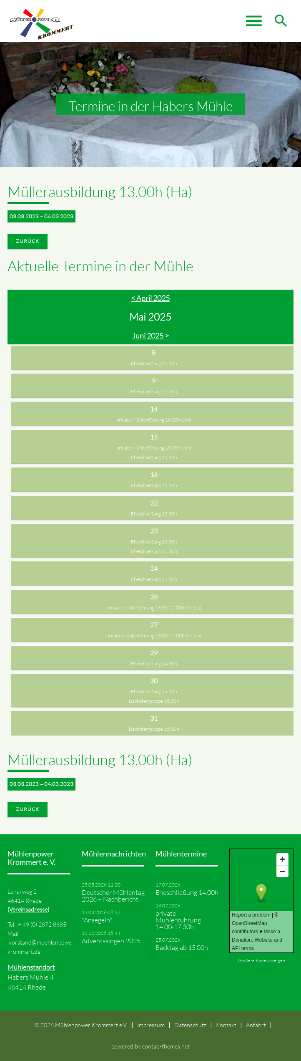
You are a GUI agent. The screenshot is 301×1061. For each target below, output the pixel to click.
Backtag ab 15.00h (182, 947)
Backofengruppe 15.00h (154, 701)
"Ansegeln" (97, 920)
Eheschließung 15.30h (154, 363)
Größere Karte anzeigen (261, 960)
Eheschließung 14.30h (154, 663)
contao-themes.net (166, 1046)
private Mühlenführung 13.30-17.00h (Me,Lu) (153, 607)
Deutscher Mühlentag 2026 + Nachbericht (113, 895)
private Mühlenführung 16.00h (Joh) (153, 420)
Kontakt (226, 1024)
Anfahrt (256, 1024)
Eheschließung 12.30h (154, 551)
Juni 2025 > (150, 335)
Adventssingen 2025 (111, 940)
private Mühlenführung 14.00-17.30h (178, 920)
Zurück (27, 241)
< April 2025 (150, 298)
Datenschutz (190, 1024)
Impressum (151, 1024)
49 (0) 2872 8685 (44, 924)
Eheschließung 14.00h (187, 892)
